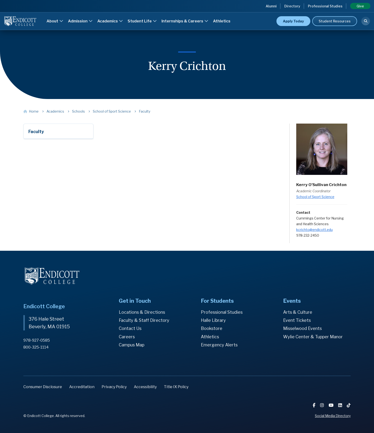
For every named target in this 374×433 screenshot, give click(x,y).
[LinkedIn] (340, 405)
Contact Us (130, 328)
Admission (80, 21)
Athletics (221, 21)
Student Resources (335, 21)
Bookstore (211, 328)
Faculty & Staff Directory (144, 320)
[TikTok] (349, 405)
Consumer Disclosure (42, 387)
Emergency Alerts (219, 344)
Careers (127, 336)
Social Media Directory (333, 416)
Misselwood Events (302, 328)
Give (360, 6)
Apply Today (293, 21)
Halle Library (213, 320)
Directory (292, 6)
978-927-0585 (36, 340)
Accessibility (145, 387)
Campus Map (131, 344)
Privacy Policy (114, 387)
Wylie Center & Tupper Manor (313, 336)
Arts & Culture (297, 312)
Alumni (271, 6)
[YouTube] (331, 405)
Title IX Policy (176, 387)
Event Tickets (297, 320)
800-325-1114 (36, 347)
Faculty (36, 131)
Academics (110, 21)
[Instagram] (322, 405)
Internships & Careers (184, 21)
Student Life (142, 21)
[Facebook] (314, 405)
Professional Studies (325, 6)
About (55, 21)
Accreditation (81, 387)
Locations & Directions (142, 312)
